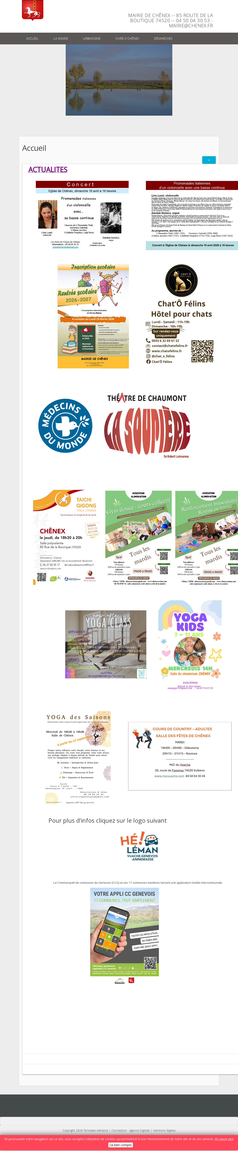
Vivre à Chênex (127, 38)
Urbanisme (91, 38)
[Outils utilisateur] (209, 160)
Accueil (32, 38)
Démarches (163, 38)
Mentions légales (164, 1130)
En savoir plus (224, 1139)
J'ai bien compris (120, 1145)
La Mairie (61, 38)
